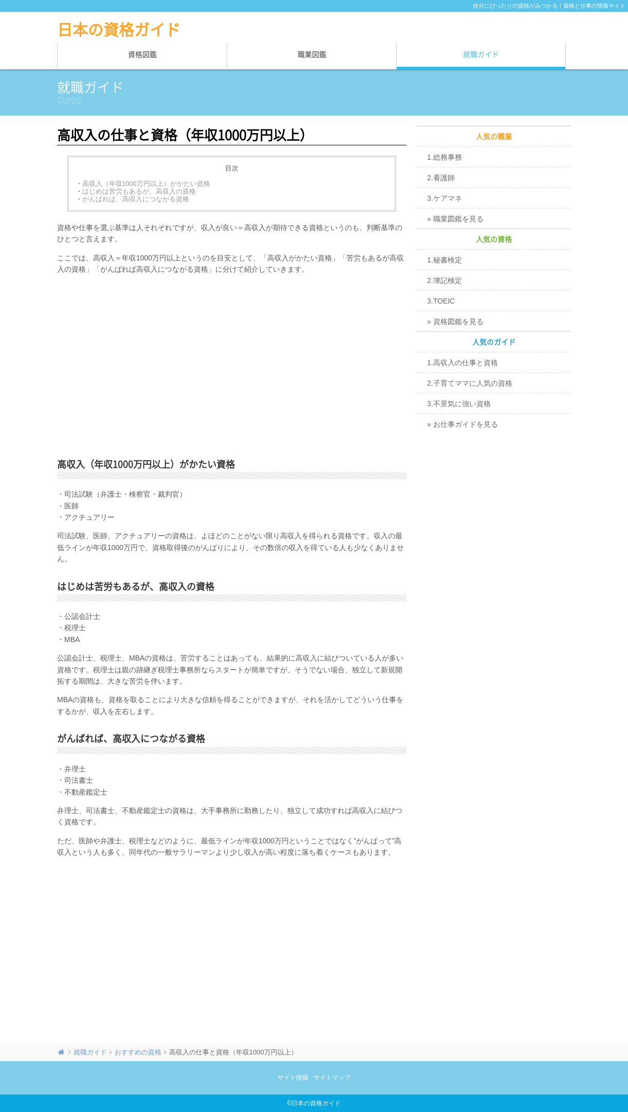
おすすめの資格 (138, 1052)
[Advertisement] (232, 363)
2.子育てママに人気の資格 (469, 383)
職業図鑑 (312, 54)
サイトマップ (331, 1077)
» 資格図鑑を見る (455, 321)
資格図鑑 (142, 54)
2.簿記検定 (444, 280)
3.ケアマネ (444, 198)
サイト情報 (293, 1077)
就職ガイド (481, 54)
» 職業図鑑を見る (455, 219)
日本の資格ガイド (118, 29)
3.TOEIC (441, 301)
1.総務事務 (444, 157)
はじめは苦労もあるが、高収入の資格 (139, 191)
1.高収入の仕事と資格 (462, 363)
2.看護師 (441, 178)
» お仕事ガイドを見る (462, 424)
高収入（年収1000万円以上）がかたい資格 (146, 183)
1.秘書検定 (444, 260)
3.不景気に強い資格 (459, 404)
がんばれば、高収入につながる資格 (135, 199)
